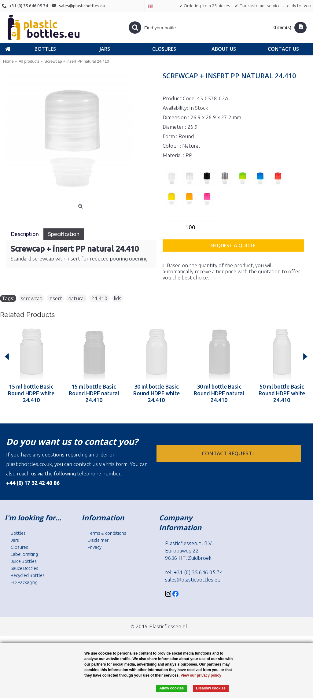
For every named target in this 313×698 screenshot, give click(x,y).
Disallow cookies (211, 688)
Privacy (94, 547)
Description (25, 234)
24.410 (99, 298)
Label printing (24, 554)
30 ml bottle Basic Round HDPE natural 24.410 (219, 393)
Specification (63, 234)
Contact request (229, 453)
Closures (19, 547)
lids (117, 298)
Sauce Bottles (24, 568)
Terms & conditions (107, 533)
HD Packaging (24, 582)
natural (76, 298)
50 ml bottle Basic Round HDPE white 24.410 (282, 393)
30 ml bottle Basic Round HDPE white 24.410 (156, 393)
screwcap (31, 298)
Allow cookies (171, 688)
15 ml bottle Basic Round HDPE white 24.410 (31, 393)
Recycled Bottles (28, 575)
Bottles (18, 533)
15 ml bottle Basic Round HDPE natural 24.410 (94, 393)
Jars (15, 540)
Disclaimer (98, 540)
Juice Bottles (24, 561)
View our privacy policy (201, 675)
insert (55, 298)
